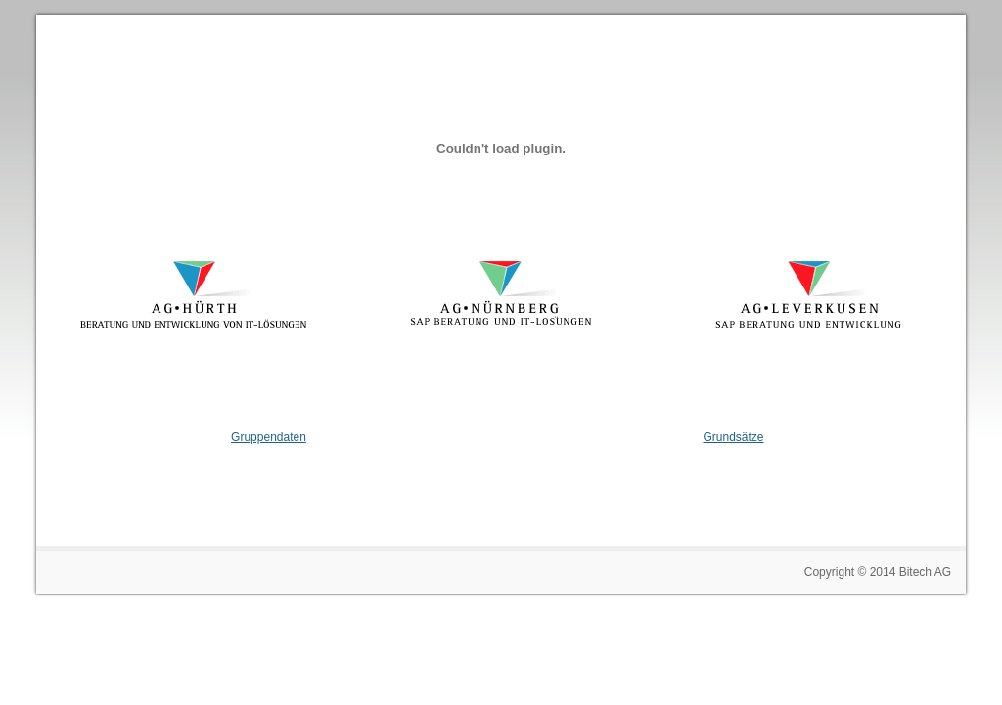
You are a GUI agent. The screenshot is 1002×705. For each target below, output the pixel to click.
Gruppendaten (268, 437)
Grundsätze (734, 437)
